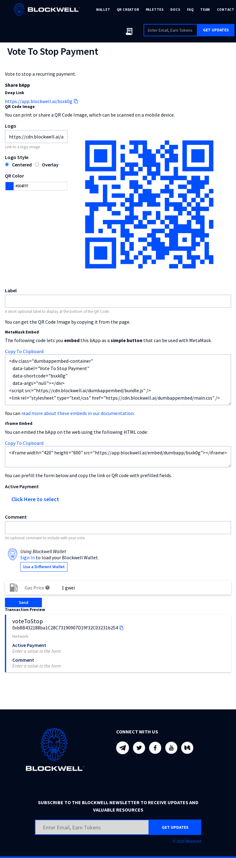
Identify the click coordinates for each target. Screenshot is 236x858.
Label (11, 290)
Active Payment (22, 486)
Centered (22, 165)
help (47, 587)
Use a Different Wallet (44, 566)
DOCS (175, 9)
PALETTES (155, 9)
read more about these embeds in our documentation (77, 413)
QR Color (14, 176)
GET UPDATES (216, 30)
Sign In (27, 557)
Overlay (50, 165)
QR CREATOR (128, 9)
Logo (10, 126)
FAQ (190, 9)
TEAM (205, 9)
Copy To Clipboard (24, 351)
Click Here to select (35, 499)
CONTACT (225, 9)
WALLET (103, 9)
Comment (16, 517)
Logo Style (16, 157)
